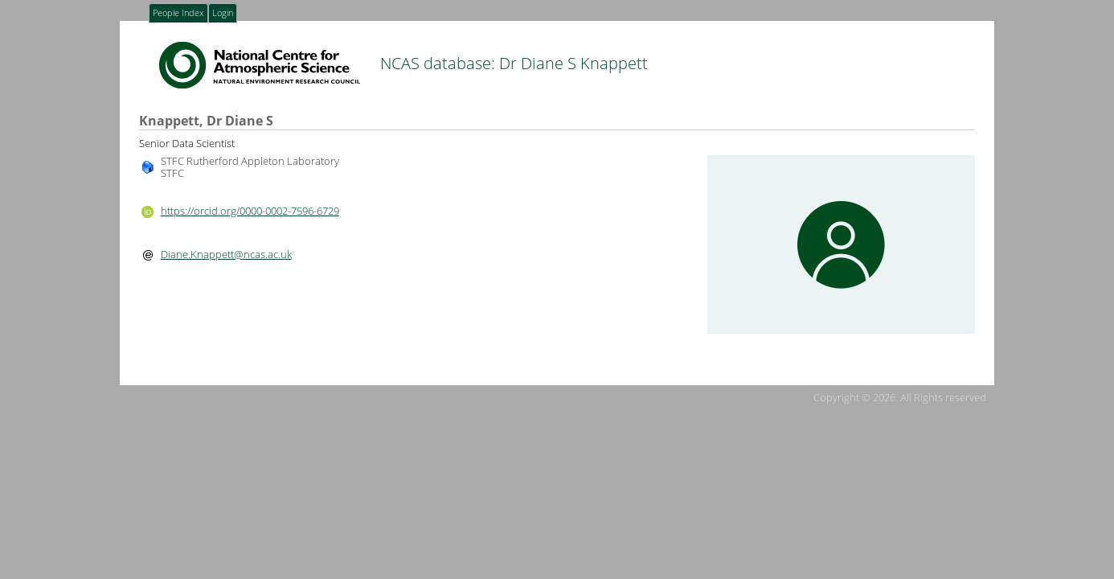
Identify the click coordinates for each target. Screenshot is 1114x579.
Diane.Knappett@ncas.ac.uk (226, 254)
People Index (178, 13)
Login (222, 13)
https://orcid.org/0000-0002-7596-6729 (250, 210)
